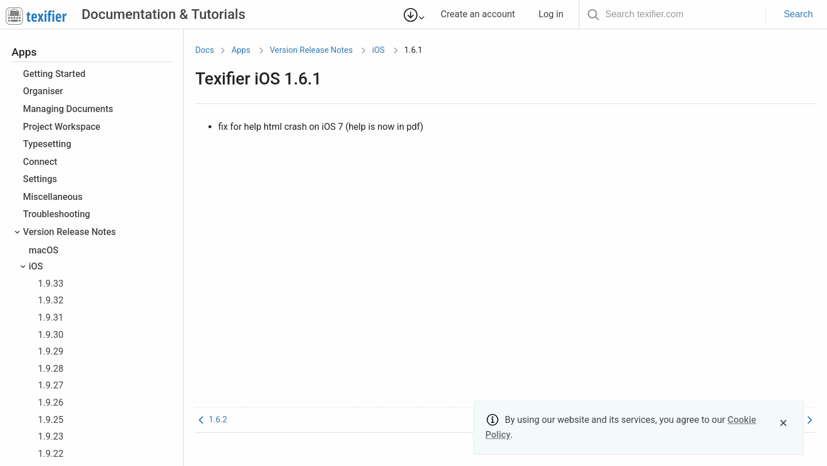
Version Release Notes (69, 231)
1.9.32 (50, 300)
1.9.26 (50, 402)
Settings (40, 179)
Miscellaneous (53, 196)
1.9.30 (50, 334)
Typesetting (47, 143)
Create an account (482, 14)
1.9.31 (50, 317)
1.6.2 (211, 420)
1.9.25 (50, 419)
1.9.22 (50, 453)
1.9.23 (50, 436)
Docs (204, 50)
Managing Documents (68, 108)
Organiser (43, 91)
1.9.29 (50, 351)
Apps (240, 50)
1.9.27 (50, 385)
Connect (40, 161)
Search (798, 14)
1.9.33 (50, 283)
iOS (36, 266)
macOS (44, 250)
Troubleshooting (56, 214)
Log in (556, 14)
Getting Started (54, 73)
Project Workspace (62, 126)
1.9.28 (50, 368)
